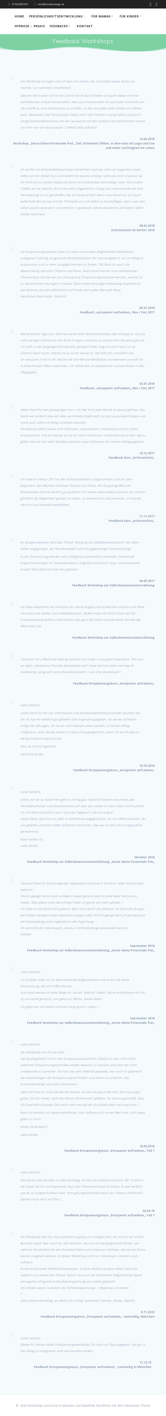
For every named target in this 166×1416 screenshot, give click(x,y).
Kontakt (85, 26)
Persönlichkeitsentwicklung (56, 16)
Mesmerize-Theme (137, 1405)
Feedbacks (59, 26)
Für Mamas (101, 16)
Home (19, 16)
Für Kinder (129, 16)
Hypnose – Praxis (30, 26)
